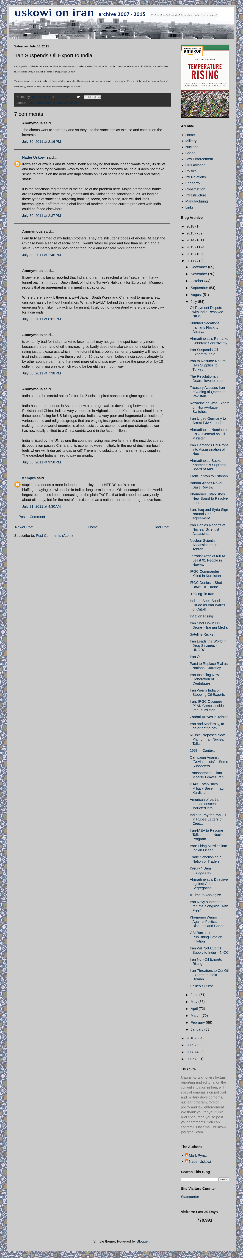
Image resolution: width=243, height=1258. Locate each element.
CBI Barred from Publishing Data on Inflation (206, 937)
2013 (190, 247)
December (199, 267)
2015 (190, 233)
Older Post (161, 527)
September (200, 288)
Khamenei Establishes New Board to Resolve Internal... (209, 498)
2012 (190, 254)
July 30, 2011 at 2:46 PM (41, 255)
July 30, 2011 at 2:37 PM (41, 216)
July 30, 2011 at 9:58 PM (41, 462)
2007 (190, 1059)
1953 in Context (202, 750)
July (194, 302)
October (197, 281)
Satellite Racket (202, 634)
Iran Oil (61, 103)
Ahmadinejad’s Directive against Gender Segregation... (209, 884)
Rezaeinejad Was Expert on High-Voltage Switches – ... (209, 407)
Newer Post (24, 527)
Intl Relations (195, 177)
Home (93, 527)
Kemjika (29, 478)
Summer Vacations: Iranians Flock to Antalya (205, 327)
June (195, 995)
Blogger (143, 1241)
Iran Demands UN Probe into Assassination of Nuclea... (209, 449)
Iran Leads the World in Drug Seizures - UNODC (208, 645)
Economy (192, 183)
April (195, 1009)
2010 (190, 1038)
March (196, 1015)
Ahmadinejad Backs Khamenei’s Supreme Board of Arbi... (208, 465)
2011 (190, 261)
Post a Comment (32, 517)
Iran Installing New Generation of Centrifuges (204, 679)
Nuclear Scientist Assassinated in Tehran (203, 545)
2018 (190, 226)
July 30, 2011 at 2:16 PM (41, 142)
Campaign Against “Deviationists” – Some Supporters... (209, 761)
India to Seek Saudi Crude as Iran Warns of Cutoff (207, 605)
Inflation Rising (201, 616)
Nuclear (191, 147)
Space (190, 153)
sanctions (75, 103)
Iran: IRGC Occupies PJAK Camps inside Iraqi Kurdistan (207, 706)
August (197, 295)
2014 (190, 240)
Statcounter (190, 1197)
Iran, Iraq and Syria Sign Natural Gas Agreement (209, 514)
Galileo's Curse (202, 986)
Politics (191, 171)
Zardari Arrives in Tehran (209, 717)
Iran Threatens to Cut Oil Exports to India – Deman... (209, 975)
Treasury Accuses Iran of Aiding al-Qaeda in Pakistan (207, 392)
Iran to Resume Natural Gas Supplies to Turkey (208, 365)
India (30, 103)
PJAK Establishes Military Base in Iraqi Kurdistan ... (207, 788)
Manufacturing (196, 201)
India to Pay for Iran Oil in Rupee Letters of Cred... (208, 819)
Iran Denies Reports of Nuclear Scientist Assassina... (207, 529)
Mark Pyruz (198, 1155)
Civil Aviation (195, 165)
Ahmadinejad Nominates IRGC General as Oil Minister (209, 434)
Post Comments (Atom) (54, 536)
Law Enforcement (199, 159)
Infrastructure (195, 195)
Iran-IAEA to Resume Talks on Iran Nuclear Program (208, 834)
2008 (190, 1052)
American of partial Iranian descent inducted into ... (204, 804)
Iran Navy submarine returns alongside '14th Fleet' (209, 906)
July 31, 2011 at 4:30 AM (41, 506)
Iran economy (45, 103)
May (194, 1002)
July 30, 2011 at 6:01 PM (41, 319)
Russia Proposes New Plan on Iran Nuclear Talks (207, 739)
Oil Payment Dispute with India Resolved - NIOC (207, 312)
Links (189, 207)
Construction (195, 189)
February (198, 1022)
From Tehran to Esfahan (209, 476)
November (199, 274)
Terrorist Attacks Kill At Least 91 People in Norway (207, 560)
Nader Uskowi (34, 157)
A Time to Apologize (205, 895)
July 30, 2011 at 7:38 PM (41, 373)
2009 (190, 1045)
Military (191, 141)
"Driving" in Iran (202, 594)
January (197, 1029)
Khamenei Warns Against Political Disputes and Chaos (207, 921)
